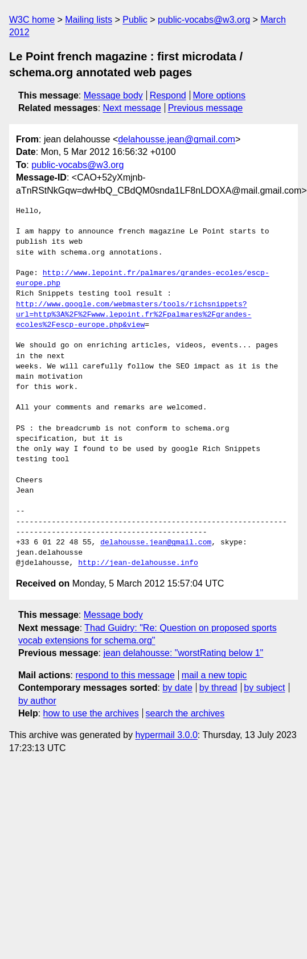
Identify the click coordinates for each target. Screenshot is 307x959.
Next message (132, 108)
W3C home (32, 19)
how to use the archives (91, 713)
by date (177, 687)
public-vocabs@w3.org (204, 19)
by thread (218, 687)
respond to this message (124, 675)
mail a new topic (214, 675)
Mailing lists (88, 19)
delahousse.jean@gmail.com (176, 139)
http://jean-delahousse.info (138, 563)
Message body (113, 95)
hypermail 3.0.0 (166, 735)
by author (37, 701)
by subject (264, 687)
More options (219, 95)
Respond (168, 95)
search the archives (185, 713)
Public (135, 19)
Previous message (205, 108)
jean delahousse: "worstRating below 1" (183, 653)
